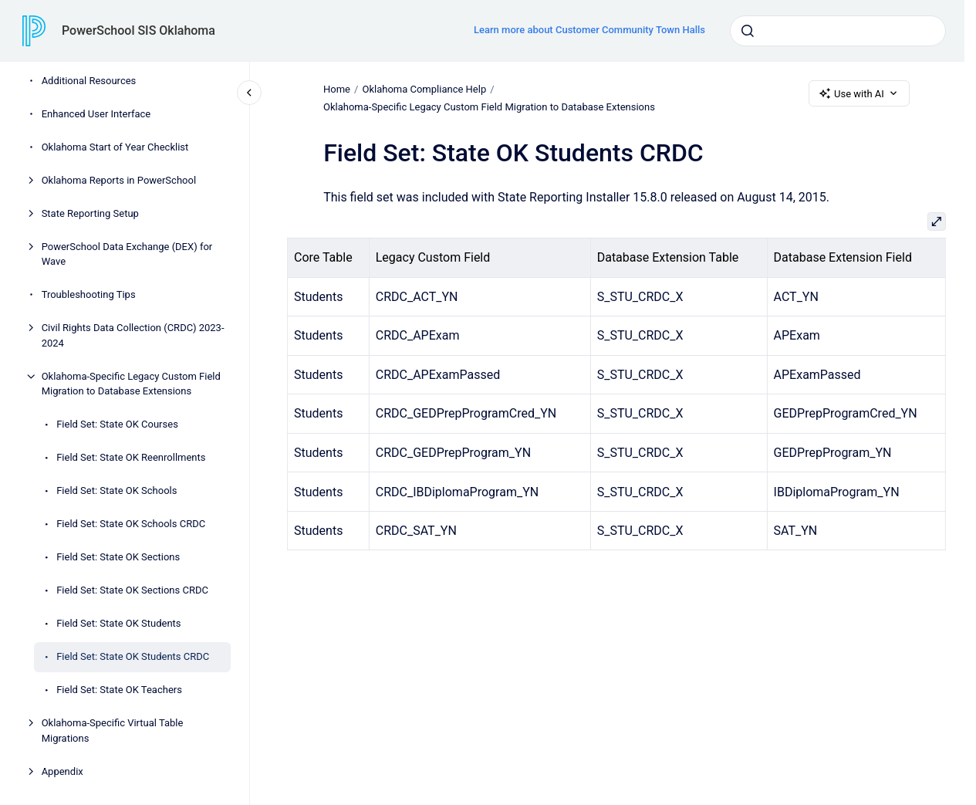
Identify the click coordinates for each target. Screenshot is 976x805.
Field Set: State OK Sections (118, 557)
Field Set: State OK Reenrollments (130, 457)
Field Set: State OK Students (118, 623)
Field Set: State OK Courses (117, 424)
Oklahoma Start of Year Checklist (115, 147)
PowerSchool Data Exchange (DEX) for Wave (127, 254)
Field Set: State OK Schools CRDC (130, 523)
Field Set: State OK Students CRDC (132, 656)
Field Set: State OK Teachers (119, 689)
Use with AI (859, 93)
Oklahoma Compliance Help (424, 89)
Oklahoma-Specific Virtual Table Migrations (113, 730)
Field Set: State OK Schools (116, 490)
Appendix (62, 771)
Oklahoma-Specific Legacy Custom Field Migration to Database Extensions (131, 383)
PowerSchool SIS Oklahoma (138, 30)
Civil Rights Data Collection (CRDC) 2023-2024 (133, 335)
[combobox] (838, 31)
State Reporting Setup (90, 213)
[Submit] (747, 31)
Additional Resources (89, 80)
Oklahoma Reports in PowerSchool (119, 180)
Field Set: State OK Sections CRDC (132, 590)
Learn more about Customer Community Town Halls (589, 30)
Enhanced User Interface (96, 114)
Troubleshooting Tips (89, 294)
